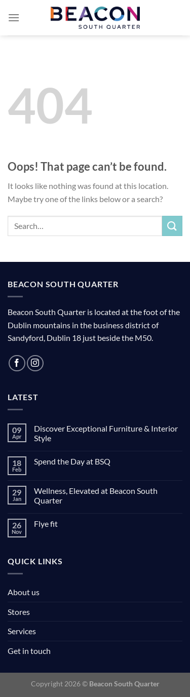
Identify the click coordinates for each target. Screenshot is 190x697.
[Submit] (172, 226)
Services (22, 631)
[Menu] (14, 17)
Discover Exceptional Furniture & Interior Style (106, 433)
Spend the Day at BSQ (72, 461)
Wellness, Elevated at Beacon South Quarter (96, 495)
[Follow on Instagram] (35, 363)
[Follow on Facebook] (17, 363)
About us (24, 592)
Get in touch (29, 650)
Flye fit (46, 523)
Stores (19, 611)
